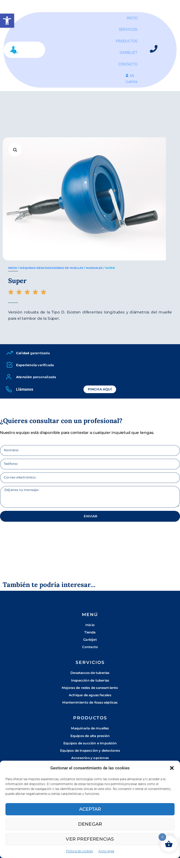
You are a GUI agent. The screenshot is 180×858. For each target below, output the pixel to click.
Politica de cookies (79, 851)
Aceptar (90, 809)
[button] (7, 21)
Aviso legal (106, 851)
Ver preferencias (90, 838)
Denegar (90, 823)
